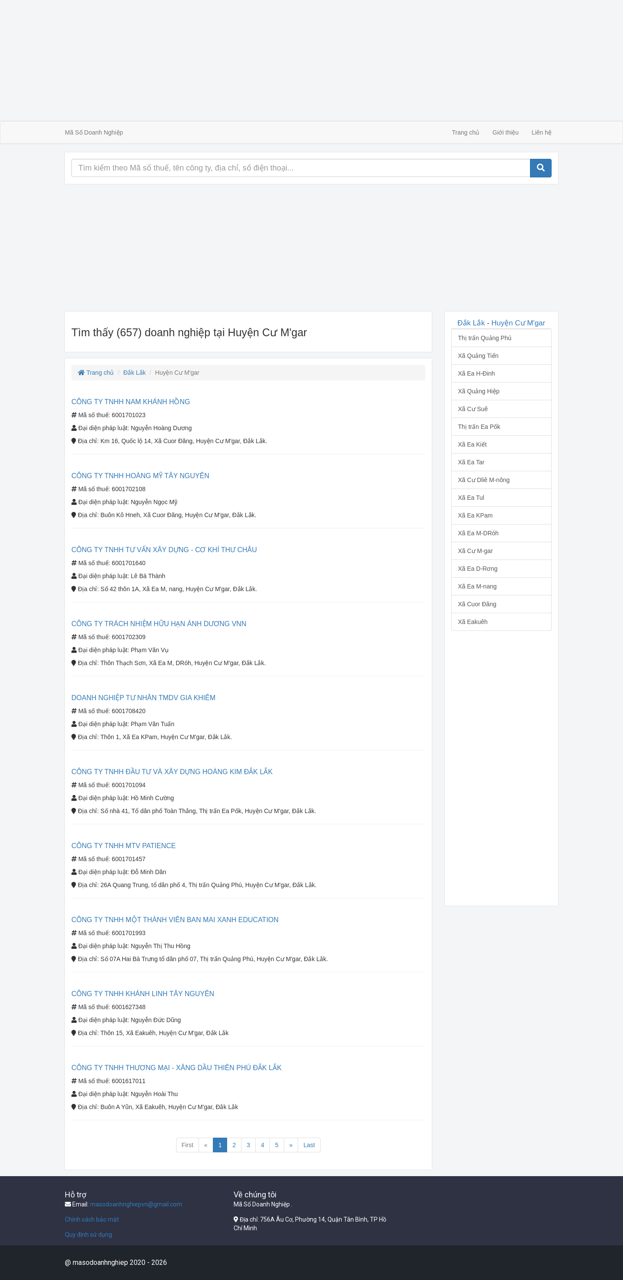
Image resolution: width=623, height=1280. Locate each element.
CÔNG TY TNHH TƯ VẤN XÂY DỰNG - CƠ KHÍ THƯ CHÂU (164, 549)
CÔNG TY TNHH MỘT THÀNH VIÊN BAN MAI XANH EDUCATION (175, 919)
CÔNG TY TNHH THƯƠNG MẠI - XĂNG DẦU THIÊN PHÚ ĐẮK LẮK (176, 1067)
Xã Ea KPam (475, 515)
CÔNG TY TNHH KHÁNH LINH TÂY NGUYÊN (142, 993)
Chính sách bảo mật (92, 1219)
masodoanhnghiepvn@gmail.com (136, 1204)
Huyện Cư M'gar (518, 323)
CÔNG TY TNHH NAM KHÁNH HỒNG (130, 401)
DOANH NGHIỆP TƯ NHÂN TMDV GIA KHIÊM (143, 697)
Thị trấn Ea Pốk (479, 426)
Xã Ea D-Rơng (478, 568)
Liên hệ (542, 132)
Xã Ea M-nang (477, 586)
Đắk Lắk (134, 372)
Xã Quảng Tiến (478, 355)
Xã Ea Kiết (472, 444)
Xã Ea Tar (471, 462)
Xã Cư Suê (473, 408)
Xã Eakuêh (473, 621)
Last (309, 1145)
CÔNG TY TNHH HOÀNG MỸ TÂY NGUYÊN (140, 475)
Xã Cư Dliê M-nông (484, 479)
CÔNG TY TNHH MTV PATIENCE (123, 845)
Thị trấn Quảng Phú (485, 337)
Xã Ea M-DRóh (478, 533)
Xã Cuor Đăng (477, 604)
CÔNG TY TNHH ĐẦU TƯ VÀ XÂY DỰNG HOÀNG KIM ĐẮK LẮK (172, 771)
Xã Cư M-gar (475, 550)
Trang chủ (466, 132)
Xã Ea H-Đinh (476, 373)
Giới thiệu (505, 132)
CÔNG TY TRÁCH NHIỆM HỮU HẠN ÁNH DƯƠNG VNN (158, 623)
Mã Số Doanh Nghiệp (94, 132)
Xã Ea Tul (471, 497)
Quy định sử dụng (88, 1234)
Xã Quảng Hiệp (479, 391)
